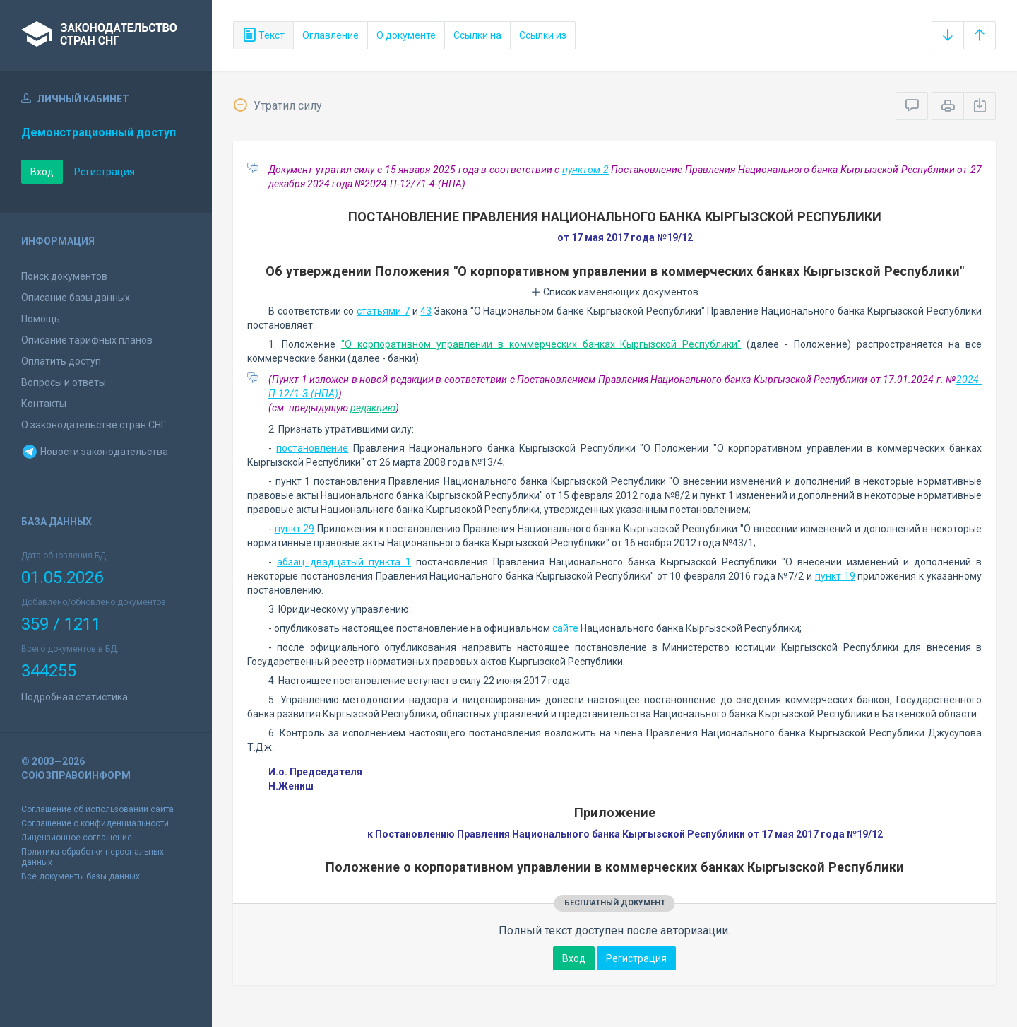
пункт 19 (835, 576)
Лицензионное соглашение (76, 838)
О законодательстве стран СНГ (93, 424)
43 (426, 311)
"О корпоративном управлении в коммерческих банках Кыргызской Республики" (541, 344)
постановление (312, 448)
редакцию (373, 407)
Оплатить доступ (61, 361)
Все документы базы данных (80, 876)
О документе (406, 35)
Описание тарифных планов (87, 340)
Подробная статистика (74, 697)
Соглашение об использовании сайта (97, 809)
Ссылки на (477, 35)
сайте (565, 628)
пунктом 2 (585, 169)
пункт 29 (295, 528)
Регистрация (104, 171)
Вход (42, 171)
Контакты (43, 403)
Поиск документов (64, 276)
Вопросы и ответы (63, 382)
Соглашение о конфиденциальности (95, 823)
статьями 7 (383, 311)
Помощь (40, 318)
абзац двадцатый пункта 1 (344, 562)
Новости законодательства (94, 451)
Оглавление (330, 35)
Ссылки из (542, 35)
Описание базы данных (75, 297)
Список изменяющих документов (614, 292)
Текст (263, 35)
